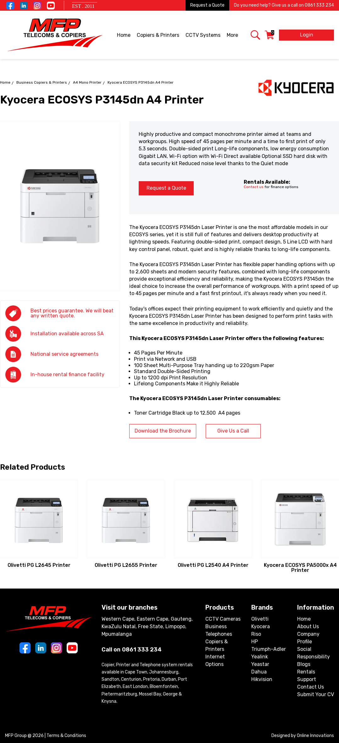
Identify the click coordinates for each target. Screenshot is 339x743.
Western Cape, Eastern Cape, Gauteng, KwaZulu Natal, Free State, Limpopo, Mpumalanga (147, 626)
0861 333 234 (319, 5)
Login (306, 35)
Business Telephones (218, 630)
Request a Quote (207, 5)
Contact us (254, 187)
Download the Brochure (163, 431)
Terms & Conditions (66, 735)
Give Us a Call (233, 431)
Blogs (303, 664)
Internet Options (215, 660)
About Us (308, 626)
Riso (256, 634)
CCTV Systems (203, 35)
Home (124, 35)
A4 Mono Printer (87, 82)
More (233, 35)
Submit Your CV (315, 694)
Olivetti (260, 619)
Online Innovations (315, 735)
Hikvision (261, 679)
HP (254, 642)
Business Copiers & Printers (41, 82)
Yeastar (260, 664)
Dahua (259, 672)
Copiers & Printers (158, 35)
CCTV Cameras (223, 619)
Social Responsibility (313, 653)
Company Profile (308, 638)
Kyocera (260, 626)
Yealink (259, 657)
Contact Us (310, 687)
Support (306, 679)
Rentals (306, 672)
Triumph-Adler (268, 649)
